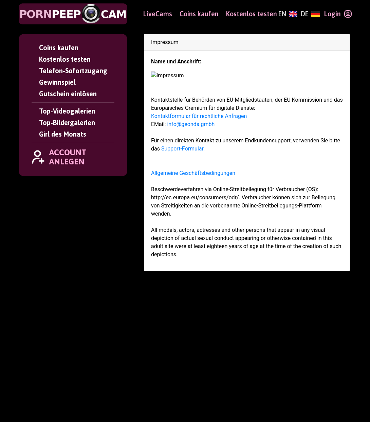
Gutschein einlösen (68, 94)
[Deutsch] (310, 14)
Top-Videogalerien (67, 111)
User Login (113, 335)
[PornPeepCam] (73, 13)
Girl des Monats (62, 134)
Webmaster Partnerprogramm (306, 375)
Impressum (113, 385)
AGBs (105, 375)
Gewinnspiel (57, 82)
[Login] (338, 14)
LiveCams (157, 14)
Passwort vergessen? (129, 345)
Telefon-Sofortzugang (73, 71)
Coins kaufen (58, 48)
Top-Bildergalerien (67, 122)
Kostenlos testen (65, 59)
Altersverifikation (123, 395)
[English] (287, 14)
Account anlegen (202, 335)
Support (109, 364)
